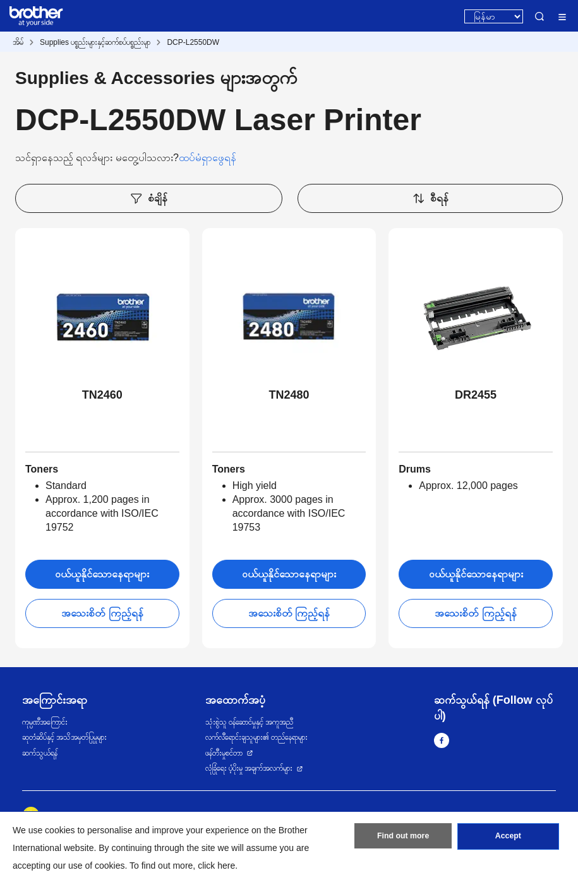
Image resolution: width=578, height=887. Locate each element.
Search (539, 16)
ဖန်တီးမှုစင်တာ (224, 753)
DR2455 (476, 395)
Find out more (403, 838)
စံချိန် (148, 198)
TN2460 (102, 395)
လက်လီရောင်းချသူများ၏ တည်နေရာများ (256, 737)
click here (216, 865)
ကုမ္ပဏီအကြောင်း (45, 722)
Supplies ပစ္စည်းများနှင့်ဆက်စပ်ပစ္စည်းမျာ (95, 42)
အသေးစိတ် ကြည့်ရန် (102, 613)
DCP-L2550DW (193, 42)
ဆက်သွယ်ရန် (39, 753)
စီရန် (430, 198)
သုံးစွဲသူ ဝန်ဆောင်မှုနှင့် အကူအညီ (249, 722)
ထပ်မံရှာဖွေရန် (207, 157)
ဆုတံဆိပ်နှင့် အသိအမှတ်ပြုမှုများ (64, 737)
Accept (508, 838)
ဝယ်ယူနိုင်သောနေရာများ (102, 574)
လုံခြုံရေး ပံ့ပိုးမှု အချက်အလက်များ (249, 768)
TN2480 (288, 395)
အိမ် (18, 42)
